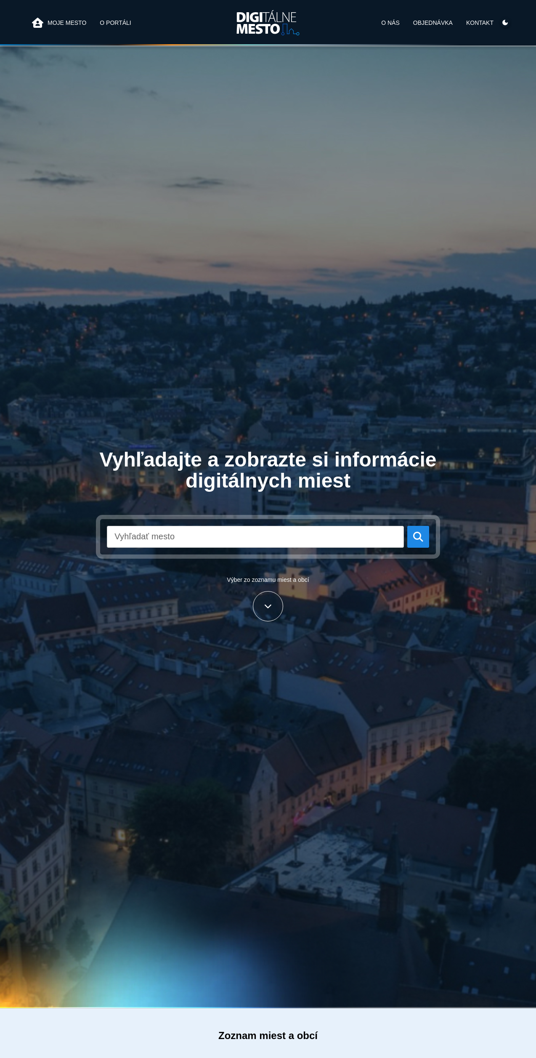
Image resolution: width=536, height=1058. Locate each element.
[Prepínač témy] (505, 23)
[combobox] (255, 536)
